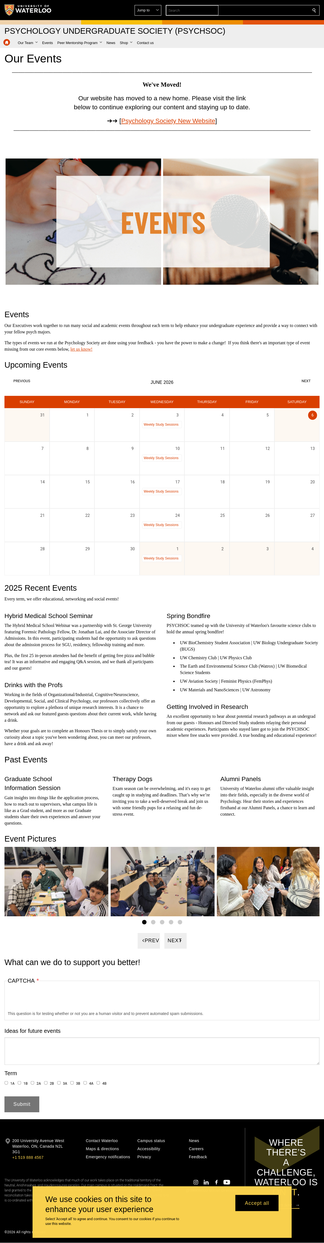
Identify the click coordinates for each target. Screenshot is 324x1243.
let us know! (81, 349)
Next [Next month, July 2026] (306, 381)
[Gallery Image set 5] (180, 922)
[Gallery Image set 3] (162, 922)
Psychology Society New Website (168, 120)
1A (12, 1084)
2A (38, 1084)
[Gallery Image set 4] (171, 922)
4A (91, 1084)
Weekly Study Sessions (161, 424)
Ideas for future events (32, 1031)
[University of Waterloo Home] (28, 10)
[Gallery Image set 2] (153, 922)
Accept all (257, 1203)
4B (104, 1084)
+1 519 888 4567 (27, 1157)
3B (78, 1084)
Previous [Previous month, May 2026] (21, 381)
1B (25, 1084)
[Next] (175, 941)
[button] (274, 10)
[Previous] (149, 941)
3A (65, 1084)
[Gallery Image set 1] (144, 922)
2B (52, 1084)
